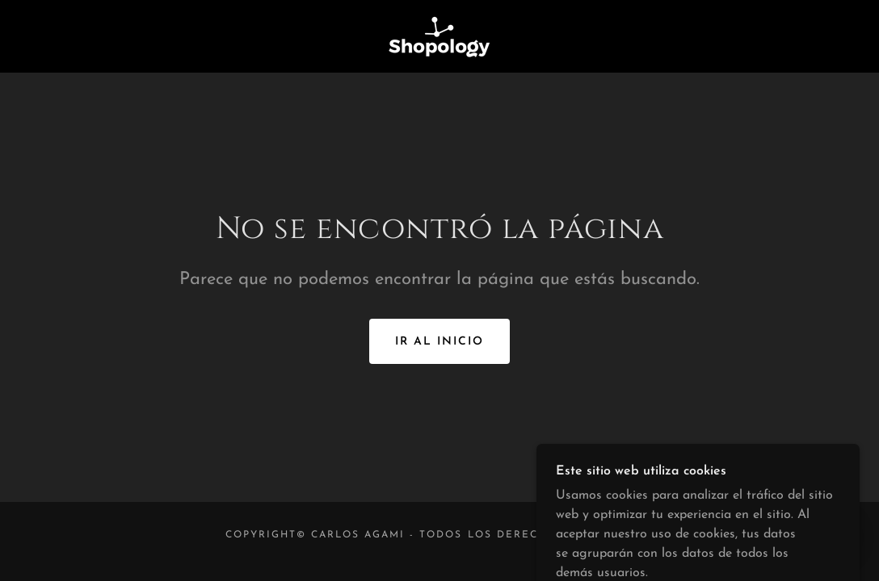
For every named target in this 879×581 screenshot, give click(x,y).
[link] (439, 35)
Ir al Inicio (439, 342)
